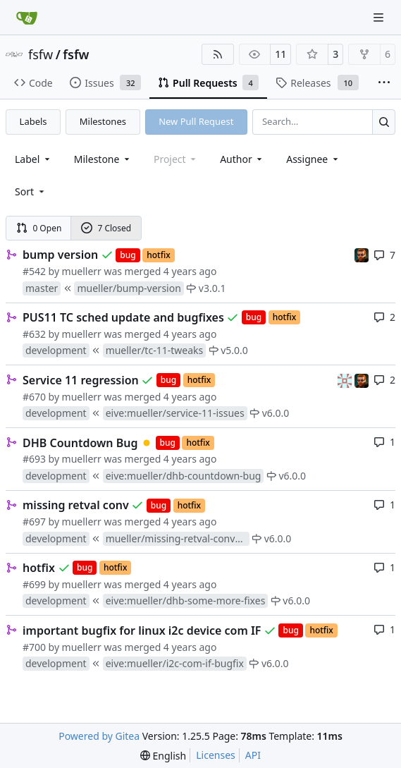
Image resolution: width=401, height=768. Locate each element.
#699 (34, 584)
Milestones (103, 121)
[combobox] (33, 159)
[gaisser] (346, 379)
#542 (34, 271)
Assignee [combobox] (313, 159)
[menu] (31, 191)
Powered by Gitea (99, 736)
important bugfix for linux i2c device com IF (142, 630)
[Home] (27, 17)
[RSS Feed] (218, 54)
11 (280, 54)
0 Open (39, 228)
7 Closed (106, 228)
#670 (34, 396)
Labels (33, 121)
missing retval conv (76, 505)
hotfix (39, 568)
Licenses (215, 755)
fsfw (40, 54)
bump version (60, 255)
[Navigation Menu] (380, 17)
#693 (34, 458)
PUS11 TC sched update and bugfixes (123, 317)
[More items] (384, 83)
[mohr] (361, 254)
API (253, 755)
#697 (34, 521)
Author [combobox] (242, 159)
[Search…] (383, 121)
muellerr (81, 271)
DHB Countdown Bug (80, 443)
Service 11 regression (81, 380)
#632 (34, 334)
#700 (34, 647)
